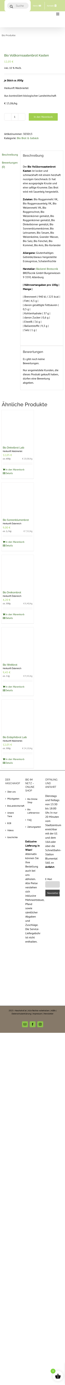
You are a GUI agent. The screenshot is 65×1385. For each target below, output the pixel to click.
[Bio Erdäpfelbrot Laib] (18, 716)
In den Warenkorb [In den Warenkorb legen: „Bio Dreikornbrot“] (15, 614)
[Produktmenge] (14, 116)
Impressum (37, 1013)
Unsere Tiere (10, 814)
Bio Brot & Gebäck (28, 138)
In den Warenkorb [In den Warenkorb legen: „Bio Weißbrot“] (15, 686)
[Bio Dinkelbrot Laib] (18, 426)
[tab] (10, 155)
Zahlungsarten (32, 826)
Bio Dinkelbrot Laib (13, 447)
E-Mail (48, 879)
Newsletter (48, 1013)
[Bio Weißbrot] (18, 643)
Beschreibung (10, 154)
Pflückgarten (12, 798)
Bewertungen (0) (10, 164)
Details (9, 473)
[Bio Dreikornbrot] (18, 571)
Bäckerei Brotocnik (47, 268)
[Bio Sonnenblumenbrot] (18, 499)
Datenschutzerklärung (21, 1013)
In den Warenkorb (43, 116)
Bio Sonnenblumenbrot (16, 520)
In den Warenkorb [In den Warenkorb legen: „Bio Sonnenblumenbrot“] (15, 541)
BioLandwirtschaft (12, 805)
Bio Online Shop (32, 801)
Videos (10, 830)
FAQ (29, 819)
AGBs (53, 1010)
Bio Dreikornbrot (12, 592)
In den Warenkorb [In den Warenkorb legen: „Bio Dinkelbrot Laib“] (15, 469)
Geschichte (12, 837)
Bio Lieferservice (32, 811)
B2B (9, 823)
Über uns (11, 791)
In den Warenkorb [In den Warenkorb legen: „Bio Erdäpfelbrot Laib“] (15, 759)
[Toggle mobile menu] (58, 14)
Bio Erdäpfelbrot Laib (15, 737)
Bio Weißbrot (10, 664)
